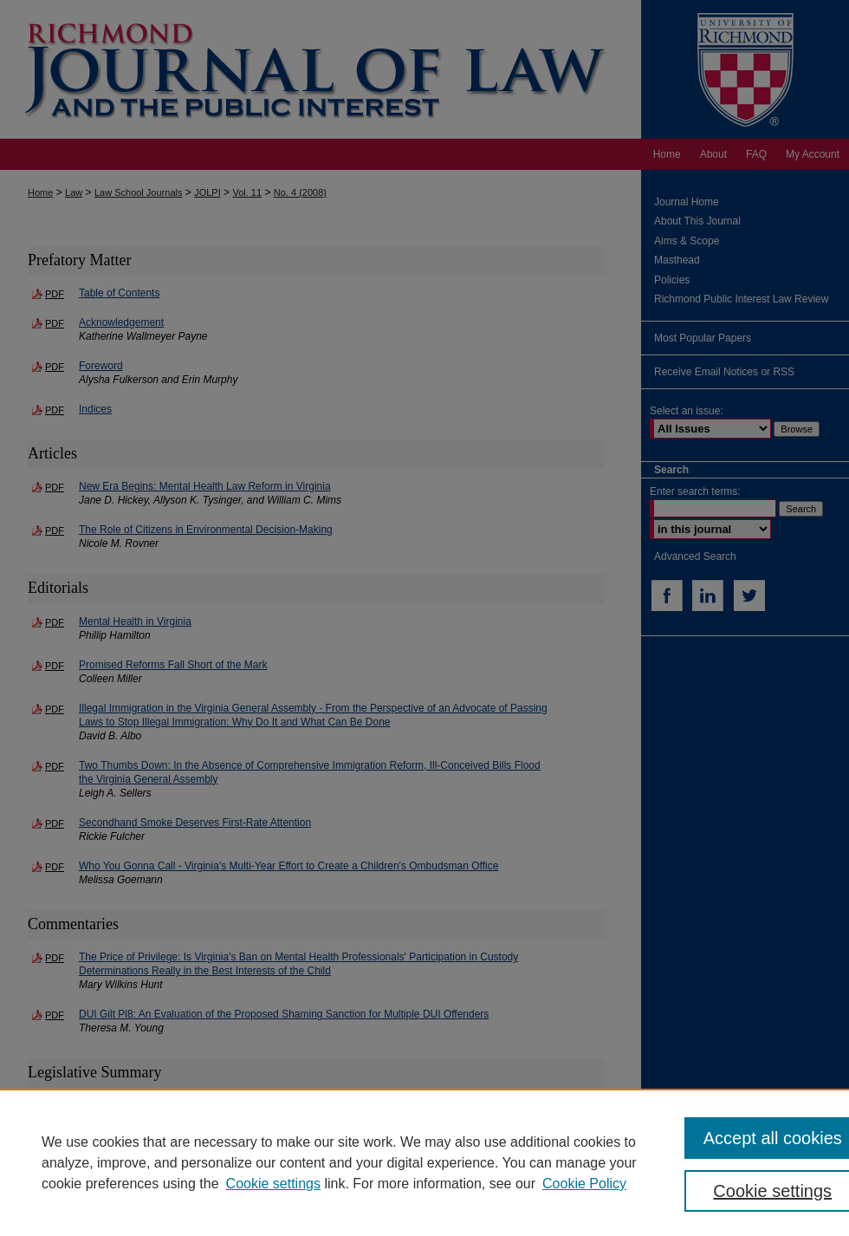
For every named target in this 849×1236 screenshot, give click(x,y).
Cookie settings (273, 1183)
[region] (424, 1162)
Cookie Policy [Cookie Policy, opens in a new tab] (584, 1183)
